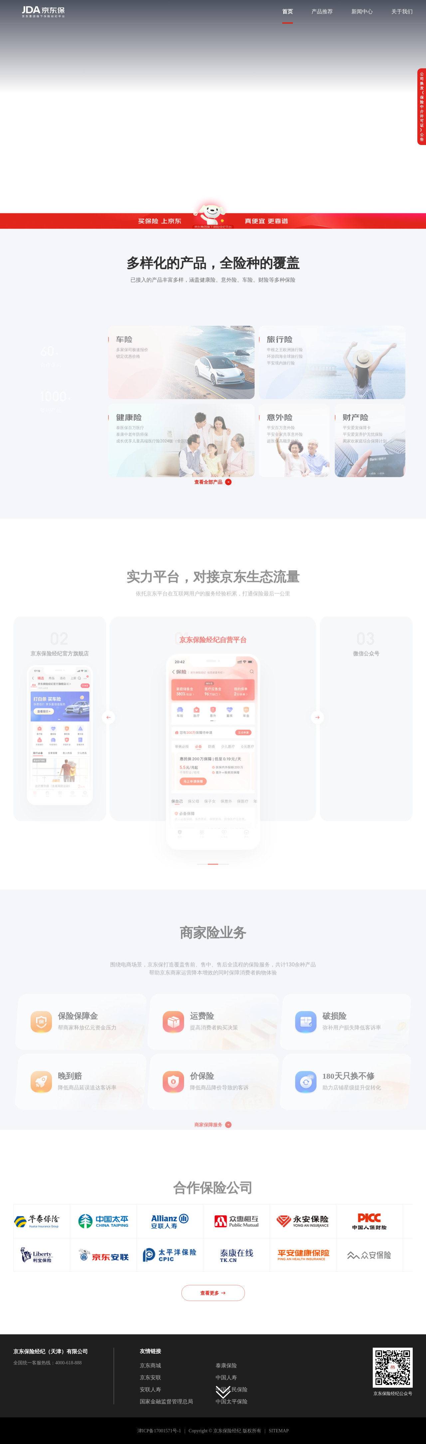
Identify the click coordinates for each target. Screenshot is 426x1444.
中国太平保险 (232, 1401)
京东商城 (150, 1365)
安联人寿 (150, 1389)
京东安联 (150, 1377)
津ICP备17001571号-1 (159, 1430)
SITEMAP (279, 1430)
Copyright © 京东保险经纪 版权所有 (225, 1430)
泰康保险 (226, 1365)
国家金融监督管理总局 (166, 1401)
